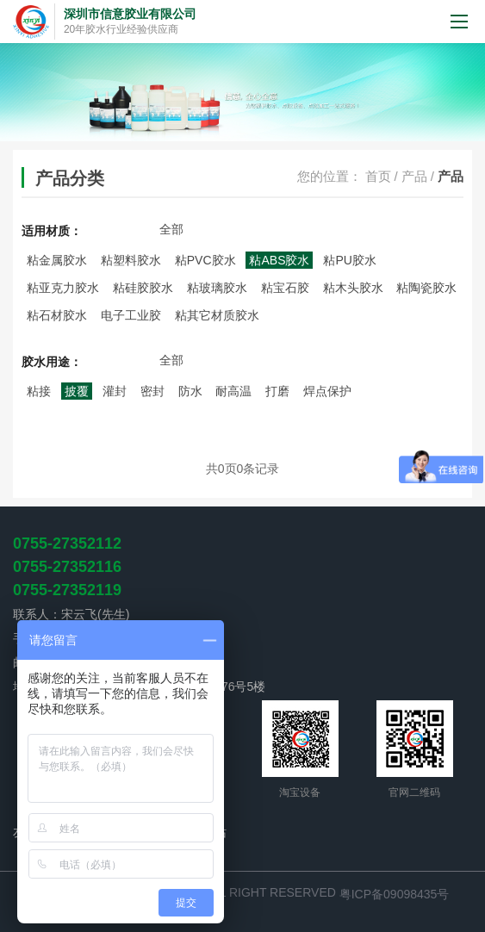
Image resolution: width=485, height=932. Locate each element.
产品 (414, 176)
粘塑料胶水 (131, 260)
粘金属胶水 (57, 260)
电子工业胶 (131, 315)
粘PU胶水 (349, 260)
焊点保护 (327, 391)
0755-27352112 (67, 543)
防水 (190, 391)
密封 (152, 391)
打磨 (277, 391)
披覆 (77, 391)
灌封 (115, 391)
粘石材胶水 (57, 315)
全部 (171, 229)
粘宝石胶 (285, 288)
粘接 (39, 391)
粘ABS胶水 (279, 260)
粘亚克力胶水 (63, 288)
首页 (378, 176)
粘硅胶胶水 (143, 288)
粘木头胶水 (353, 288)
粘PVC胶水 (205, 260)
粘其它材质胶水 (217, 315)
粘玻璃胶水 (217, 288)
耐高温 (233, 391)
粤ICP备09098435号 (394, 894)
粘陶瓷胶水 (426, 288)
